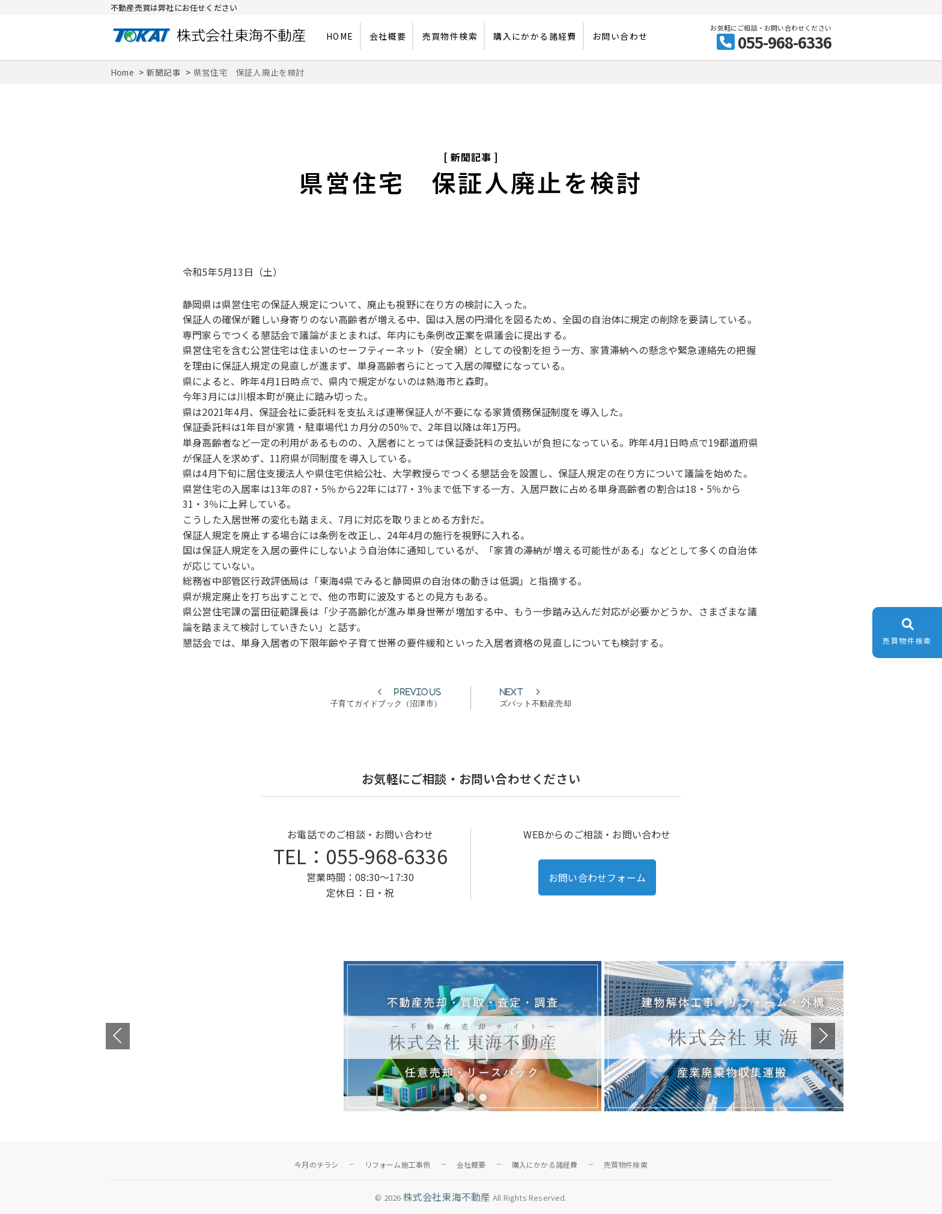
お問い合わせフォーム (597, 877)
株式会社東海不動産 (447, 1196)
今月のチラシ (316, 1164)
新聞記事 (471, 157)
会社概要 (388, 36)
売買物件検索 (450, 36)
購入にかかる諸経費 (535, 36)
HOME (340, 36)
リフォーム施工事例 (398, 1164)
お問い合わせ (620, 36)
